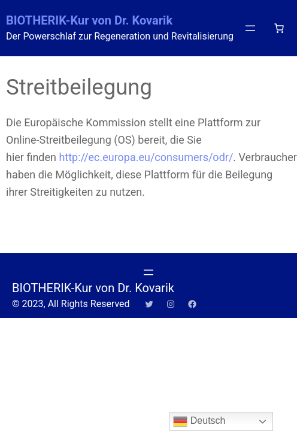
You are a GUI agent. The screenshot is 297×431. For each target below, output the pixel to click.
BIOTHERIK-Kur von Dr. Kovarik (89, 20)
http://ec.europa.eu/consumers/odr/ (146, 157)
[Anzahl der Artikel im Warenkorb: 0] (279, 28)
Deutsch (199, 421)
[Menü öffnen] (250, 28)
